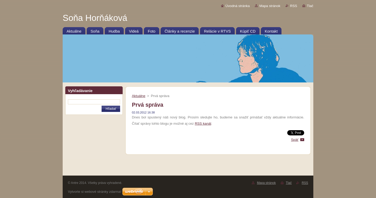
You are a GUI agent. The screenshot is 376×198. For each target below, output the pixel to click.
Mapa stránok (269, 6)
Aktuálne (138, 96)
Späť (294, 140)
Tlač (310, 6)
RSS (293, 6)
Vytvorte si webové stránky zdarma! (94, 192)
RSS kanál (203, 123)
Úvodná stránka (237, 6)
